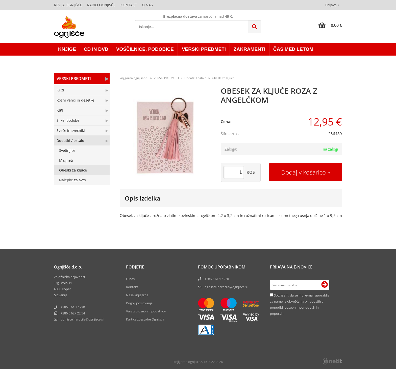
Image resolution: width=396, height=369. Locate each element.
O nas (147, 5)
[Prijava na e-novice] (324, 285)
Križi (60, 90)
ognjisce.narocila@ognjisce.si (226, 287)
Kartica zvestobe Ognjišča (145, 319)
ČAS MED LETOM (293, 49)
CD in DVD (96, 49)
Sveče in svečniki (71, 130)
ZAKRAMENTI (249, 49)
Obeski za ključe (73, 170)
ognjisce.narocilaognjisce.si (82, 319)
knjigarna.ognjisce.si (134, 78)
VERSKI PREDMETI (204, 49)
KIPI (60, 110)
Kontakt (128, 5)
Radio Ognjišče (101, 5)
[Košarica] (330, 25)
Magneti (66, 160)
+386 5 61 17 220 (73, 307)
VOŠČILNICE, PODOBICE (145, 49)
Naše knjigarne (137, 295)
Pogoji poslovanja (139, 303)
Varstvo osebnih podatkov (146, 311)
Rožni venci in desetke (75, 100)
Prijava (332, 5)
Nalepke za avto (72, 180)
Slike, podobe (68, 120)
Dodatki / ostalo (70, 140)
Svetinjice (67, 150)
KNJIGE (67, 49)
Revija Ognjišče (68, 5)
